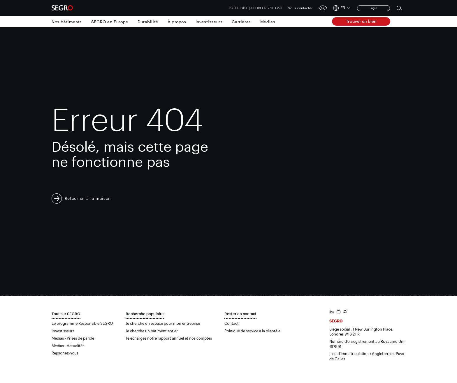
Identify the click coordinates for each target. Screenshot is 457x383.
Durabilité (148, 21)
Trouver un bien (361, 21)
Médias (267, 21)
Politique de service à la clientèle (252, 331)
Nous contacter (300, 8)
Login (373, 8)
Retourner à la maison (88, 198)
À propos (177, 21)
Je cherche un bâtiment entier (152, 331)
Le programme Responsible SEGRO (82, 323)
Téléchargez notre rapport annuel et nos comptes (169, 338)
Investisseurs (209, 21)
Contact (231, 323)
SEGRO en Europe (109, 21)
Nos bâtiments (67, 21)
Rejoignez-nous (65, 353)
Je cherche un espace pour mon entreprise (163, 323)
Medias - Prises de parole (73, 338)
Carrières (241, 21)
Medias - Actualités (68, 345)
